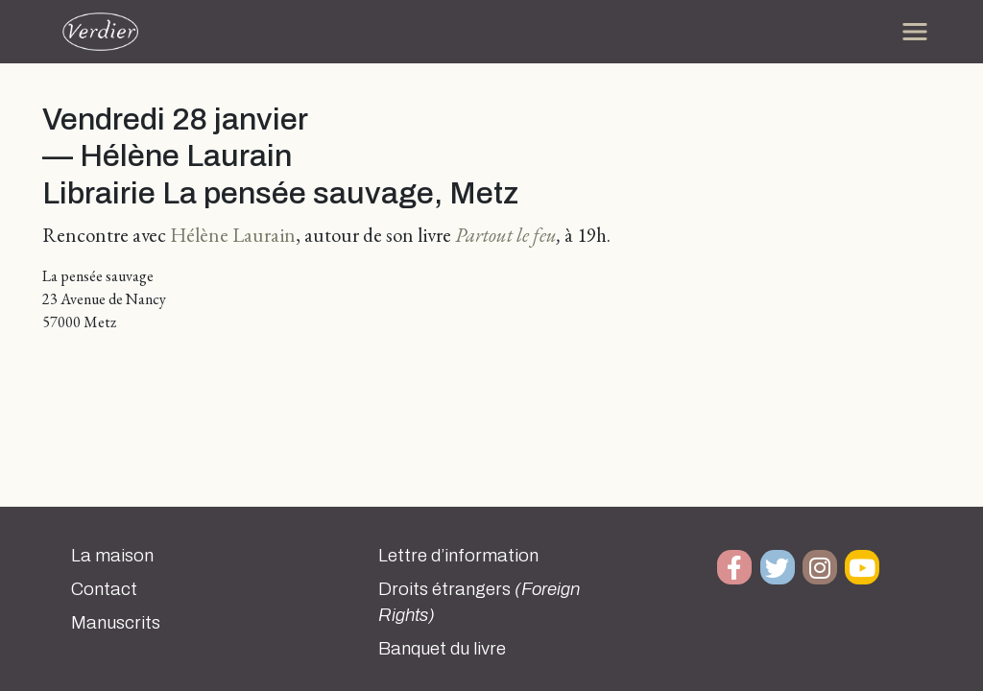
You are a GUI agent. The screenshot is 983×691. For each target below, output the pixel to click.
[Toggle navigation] (915, 31)
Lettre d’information (458, 555)
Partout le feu (506, 235)
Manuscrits (115, 622)
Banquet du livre (442, 648)
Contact (104, 589)
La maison (112, 555)
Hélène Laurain (233, 235)
